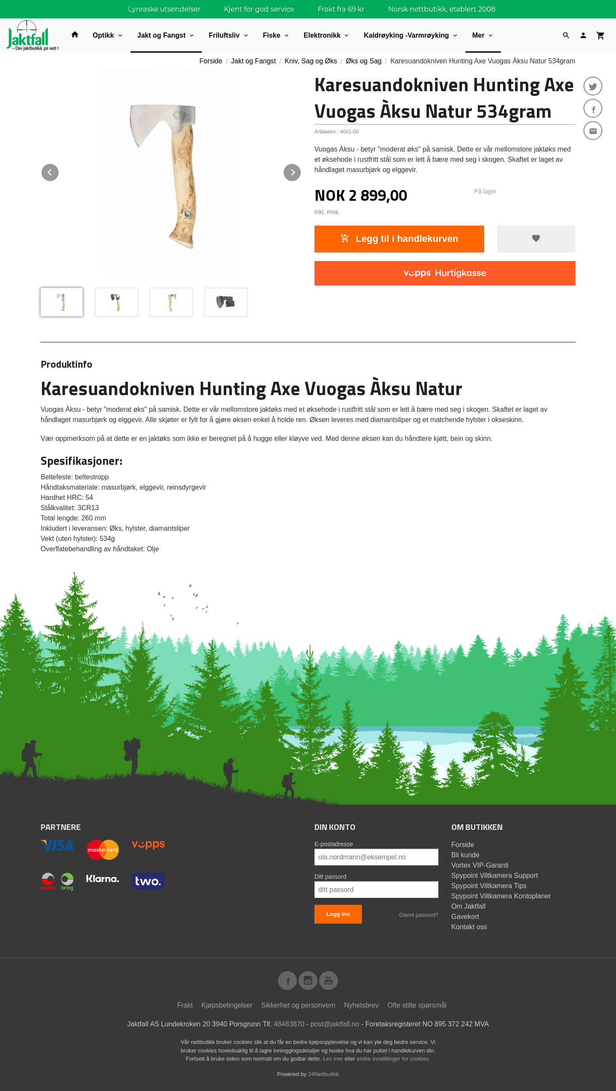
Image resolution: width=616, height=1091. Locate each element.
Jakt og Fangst (161, 35)
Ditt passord (330, 876)
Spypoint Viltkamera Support (494, 875)
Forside (210, 61)
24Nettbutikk (323, 1074)
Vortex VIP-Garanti (479, 865)
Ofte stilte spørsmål (417, 1005)
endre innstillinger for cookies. (393, 1058)
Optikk (103, 35)
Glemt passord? (418, 915)
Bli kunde (465, 855)
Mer (478, 35)
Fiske (272, 35)
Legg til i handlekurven (399, 238)
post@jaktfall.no (335, 1024)
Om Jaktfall (468, 906)
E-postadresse (333, 844)
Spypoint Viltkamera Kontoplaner (501, 896)
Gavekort (465, 916)
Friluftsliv (224, 35)
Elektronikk (322, 35)
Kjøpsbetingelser (226, 1005)
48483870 (289, 1024)
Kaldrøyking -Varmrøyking (406, 35)
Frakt (184, 1005)
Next (301, 171)
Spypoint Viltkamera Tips (489, 885)
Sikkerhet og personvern (298, 1005)
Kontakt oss (469, 926)
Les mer (334, 1058)
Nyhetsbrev (361, 1005)
